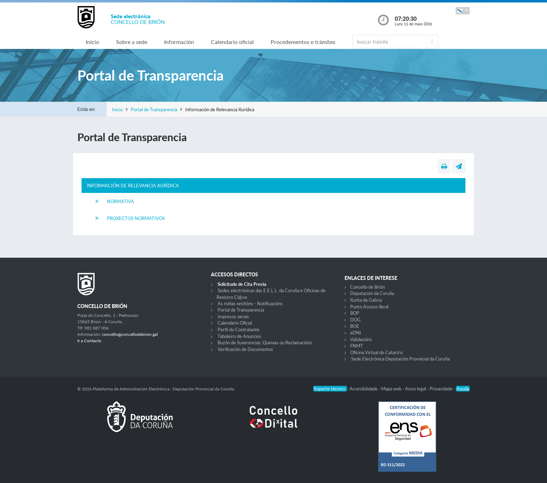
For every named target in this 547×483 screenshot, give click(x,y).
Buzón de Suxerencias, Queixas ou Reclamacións (265, 342)
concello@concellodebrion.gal (130, 334)
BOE (354, 326)
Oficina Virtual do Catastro (376, 352)
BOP (354, 313)
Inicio (92, 41)
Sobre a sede (131, 41)
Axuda (463, 388)
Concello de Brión (367, 287)
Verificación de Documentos (245, 349)
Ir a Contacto (89, 340)
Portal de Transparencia (154, 109)
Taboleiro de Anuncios (239, 336)
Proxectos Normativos (136, 218)
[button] (463, 10)
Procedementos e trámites (303, 41)
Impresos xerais (233, 316)
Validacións (361, 339)
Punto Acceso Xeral (369, 306)
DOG (355, 319)
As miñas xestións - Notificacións (250, 303)
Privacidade (441, 388)
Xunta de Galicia (366, 300)
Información (179, 41)
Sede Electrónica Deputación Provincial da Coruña (400, 359)
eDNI (355, 332)
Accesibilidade (364, 388)
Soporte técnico (330, 388)
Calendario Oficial (235, 323)
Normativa (120, 201)
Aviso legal (416, 388)
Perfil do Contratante (238, 329)
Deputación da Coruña (372, 293)
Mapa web (392, 388)
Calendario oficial (232, 41)
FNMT (356, 346)
